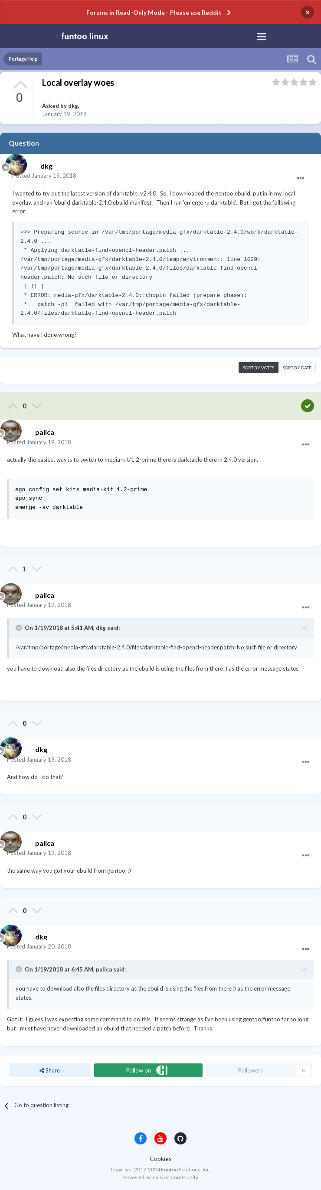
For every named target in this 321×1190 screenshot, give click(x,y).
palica (104, 969)
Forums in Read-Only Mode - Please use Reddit (154, 12)
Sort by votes (258, 367)
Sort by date (297, 367)
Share (49, 1070)
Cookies (161, 1158)
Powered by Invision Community (160, 1177)
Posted (44, 175)
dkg (73, 105)
